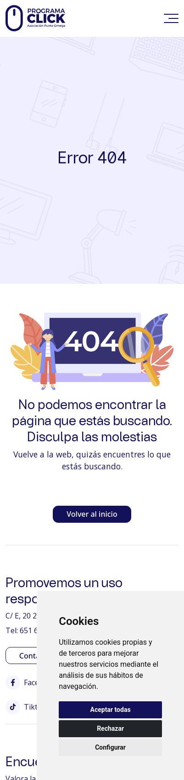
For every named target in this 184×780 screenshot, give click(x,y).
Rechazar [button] (110, 728)
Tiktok (26, 706)
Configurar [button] (110, 747)
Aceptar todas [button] (110, 709)
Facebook (31, 682)
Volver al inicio (92, 514)
